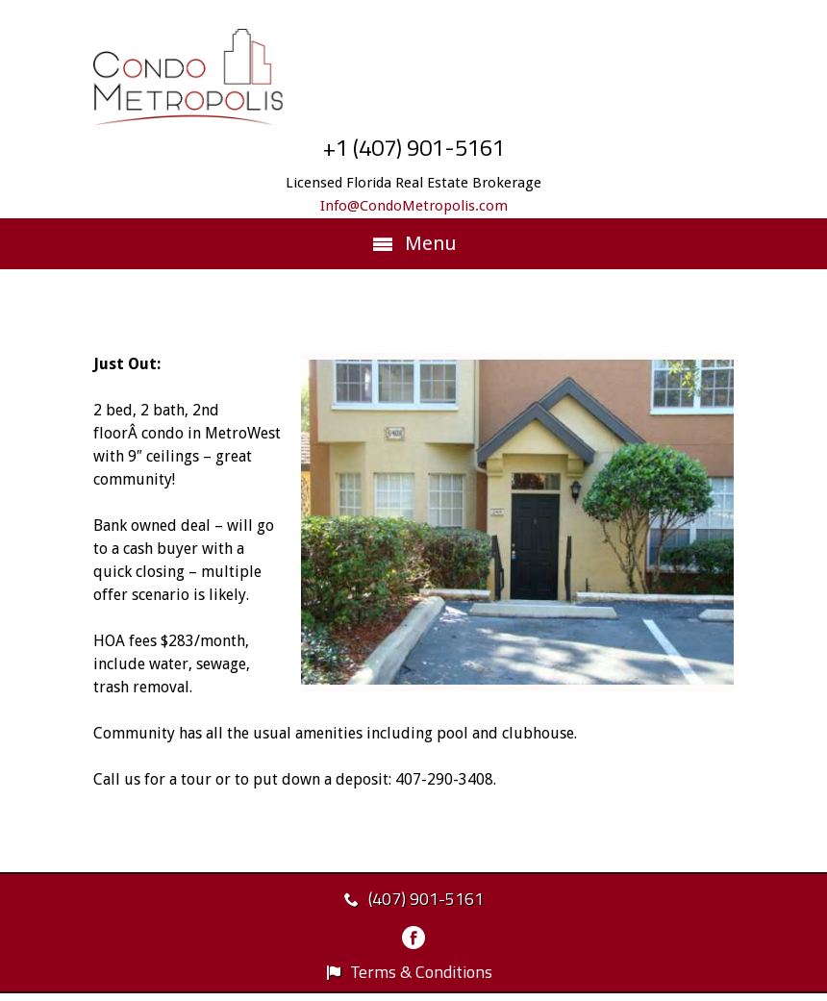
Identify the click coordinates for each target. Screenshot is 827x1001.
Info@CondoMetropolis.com (414, 205)
